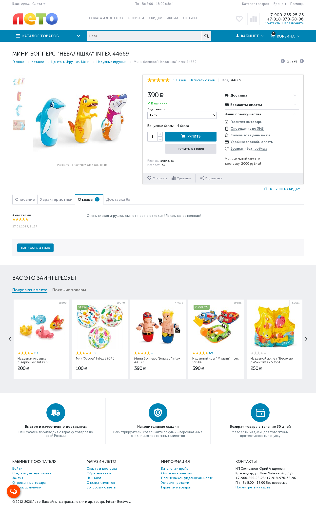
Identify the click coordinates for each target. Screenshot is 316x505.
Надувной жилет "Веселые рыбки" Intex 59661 (272, 360)
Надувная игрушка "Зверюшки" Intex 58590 (37, 360)
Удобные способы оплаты (252, 142)
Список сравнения (26, 487)
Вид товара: (156, 109)
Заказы (17, 478)
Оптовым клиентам (176, 473)
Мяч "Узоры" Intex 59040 (95, 358)
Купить (194, 136)
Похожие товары (69, 289)
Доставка (115, 199)
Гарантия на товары (246, 122)
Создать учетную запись (32, 473)
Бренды (280, 4)
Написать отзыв (202, 80)
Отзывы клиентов (101, 483)
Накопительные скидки (158, 426)
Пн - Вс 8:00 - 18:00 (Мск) (154, 4)
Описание (25, 199)
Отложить (160, 178)
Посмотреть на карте (253, 487)
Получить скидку (284, 189)
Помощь (297, 4)
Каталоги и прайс (174, 468)
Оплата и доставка (102, 468)
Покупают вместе (29, 289)
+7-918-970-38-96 (285, 19)
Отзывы (88, 199)
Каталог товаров (255, 4)
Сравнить (184, 178)
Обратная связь (99, 473)
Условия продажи (175, 483)
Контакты (272, 23)
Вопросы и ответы (101, 487)
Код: (226, 80)
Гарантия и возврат (176, 487)
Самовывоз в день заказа (250, 135)
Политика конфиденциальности (187, 478)
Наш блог (94, 478)
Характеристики (56, 199)
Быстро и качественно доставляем (56, 426)
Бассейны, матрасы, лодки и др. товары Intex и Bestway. (86, 502)
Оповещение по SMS (247, 128)
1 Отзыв (179, 80)
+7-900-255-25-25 (286, 14)
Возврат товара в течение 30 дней (260, 426)
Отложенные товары (29, 483)
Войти (17, 468)
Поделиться (211, 178)
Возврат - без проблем (249, 148)
